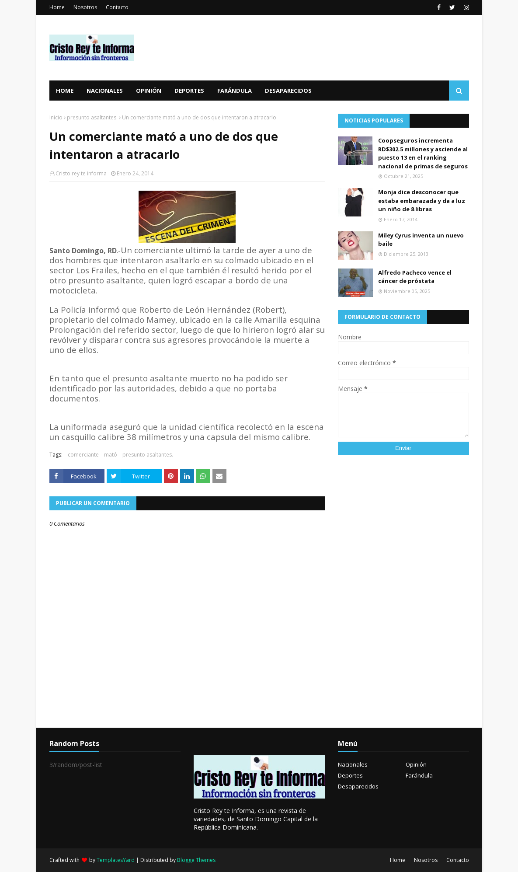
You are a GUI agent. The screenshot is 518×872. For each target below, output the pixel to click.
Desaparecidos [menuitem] (288, 90)
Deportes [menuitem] (189, 90)
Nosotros (85, 7)
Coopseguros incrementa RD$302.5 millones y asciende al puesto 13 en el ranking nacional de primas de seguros (423, 153)
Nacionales (353, 764)
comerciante (83, 454)
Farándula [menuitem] (234, 90)
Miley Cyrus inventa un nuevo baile (421, 239)
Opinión (416, 764)
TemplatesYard (116, 860)
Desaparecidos (358, 786)
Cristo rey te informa (81, 173)
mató (110, 454)
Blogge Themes (196, 860)
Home (57, 7)
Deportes (350, 775)
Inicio (56, 117)
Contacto (117, 7)
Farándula (419, 775)
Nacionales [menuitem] (105, 90)
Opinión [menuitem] (148, 90)
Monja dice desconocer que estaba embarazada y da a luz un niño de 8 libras (421, 200)
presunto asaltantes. (92, 117)
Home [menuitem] (64, 90)
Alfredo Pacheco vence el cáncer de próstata (415, 277)
